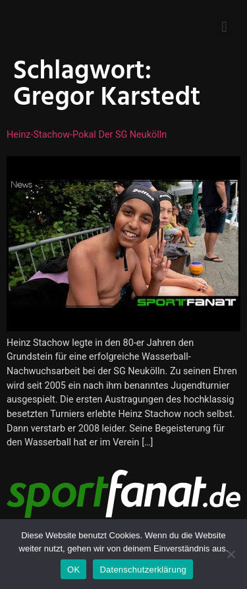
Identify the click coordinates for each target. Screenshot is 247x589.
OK (73, 570)
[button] (224, 27)
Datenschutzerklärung (142, 570)
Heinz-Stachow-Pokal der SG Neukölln (87, 134)
